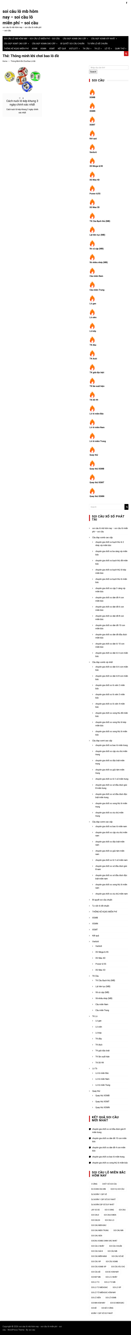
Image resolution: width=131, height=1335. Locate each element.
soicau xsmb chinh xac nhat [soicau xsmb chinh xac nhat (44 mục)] (104, 1240)
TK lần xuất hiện (97, 386)
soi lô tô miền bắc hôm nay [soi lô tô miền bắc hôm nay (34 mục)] (103, 1292)
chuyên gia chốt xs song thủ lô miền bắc (110, 1162)
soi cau (32, 1329)
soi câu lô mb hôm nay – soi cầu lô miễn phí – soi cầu (20, 17)
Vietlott (73, 48)
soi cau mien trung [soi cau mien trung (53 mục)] (100, 1230)
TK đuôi (93, 358)
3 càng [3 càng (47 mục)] (94, 1184)
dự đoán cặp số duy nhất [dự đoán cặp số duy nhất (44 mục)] (102, 1204)
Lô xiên (93, 317)
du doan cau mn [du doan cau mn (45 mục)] (98, 1189)
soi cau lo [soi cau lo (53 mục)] (109, 1220)
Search (93, 71)
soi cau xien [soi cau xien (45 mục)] (96, 1235)
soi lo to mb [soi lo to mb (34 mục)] (110, 1282)
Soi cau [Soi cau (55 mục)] (122, 1209)
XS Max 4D (95, 179)
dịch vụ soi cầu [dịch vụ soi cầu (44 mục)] (117, 1189)
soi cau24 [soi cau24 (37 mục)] (95, 1220)
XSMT (52, 48)
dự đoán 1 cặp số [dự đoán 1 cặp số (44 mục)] (99, 1194)
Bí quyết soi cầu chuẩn (72, 43)
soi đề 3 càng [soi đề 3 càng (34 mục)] (107, 1308)
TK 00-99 (94, 399)
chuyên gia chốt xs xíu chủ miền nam (111, 893)
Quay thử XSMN (97, 496)
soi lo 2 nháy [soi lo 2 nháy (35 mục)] (111, 1277)
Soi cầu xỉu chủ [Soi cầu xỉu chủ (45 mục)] (118, 1266)
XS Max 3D (95, 207)
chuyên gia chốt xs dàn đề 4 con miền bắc (108, 1149)
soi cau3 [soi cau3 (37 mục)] (95, 1215)
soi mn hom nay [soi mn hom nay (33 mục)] (98, 1303)
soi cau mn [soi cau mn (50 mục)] (118, 1230)
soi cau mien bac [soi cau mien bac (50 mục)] (98, 1225)
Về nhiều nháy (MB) (99, 262)
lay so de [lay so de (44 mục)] (95, 1209)
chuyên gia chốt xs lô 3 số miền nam (111, 860)
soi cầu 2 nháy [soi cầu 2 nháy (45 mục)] (97, 1246)
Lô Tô (107, 48)
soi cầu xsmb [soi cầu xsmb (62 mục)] (112, 1261)
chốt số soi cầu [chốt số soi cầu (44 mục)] (109, 1184)
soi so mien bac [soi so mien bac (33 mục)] (117, 1303)
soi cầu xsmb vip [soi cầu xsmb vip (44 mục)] (98, 1266)
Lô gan (93, 303)
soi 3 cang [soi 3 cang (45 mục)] (109, 1209)
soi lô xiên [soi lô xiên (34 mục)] (96, 1297)
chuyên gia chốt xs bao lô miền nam (111, 826)
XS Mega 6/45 (96, 166)
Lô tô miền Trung (98, 441)
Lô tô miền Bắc (97, 413)
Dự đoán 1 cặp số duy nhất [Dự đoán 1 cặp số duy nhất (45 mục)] (103, 1199)
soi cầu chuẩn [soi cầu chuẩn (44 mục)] (115, 1246)
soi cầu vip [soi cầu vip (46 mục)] (96, 1261)
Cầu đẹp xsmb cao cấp (74, 38)
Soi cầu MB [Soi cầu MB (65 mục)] (112, 1251)
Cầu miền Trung (97, 289)
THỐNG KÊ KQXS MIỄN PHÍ (16, 48)
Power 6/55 (95, 193)
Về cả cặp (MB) (97, 248)
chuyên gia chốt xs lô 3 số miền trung (111, 778)
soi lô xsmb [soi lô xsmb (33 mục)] (111, 1297)
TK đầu (93, 344)
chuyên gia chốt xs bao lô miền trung (111, 745)
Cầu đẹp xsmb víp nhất (103, 38)
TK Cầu (86, 48)
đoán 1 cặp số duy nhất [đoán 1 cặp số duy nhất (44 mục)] (102, 1313)
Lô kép (93, 331)
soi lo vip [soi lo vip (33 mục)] (117, 1287)
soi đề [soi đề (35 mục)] (94, 1308)
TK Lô (97, 48)
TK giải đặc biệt (97, 372)
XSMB (34, 48)
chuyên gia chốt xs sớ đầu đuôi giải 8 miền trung (108, 1130)
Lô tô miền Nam (97, 427)
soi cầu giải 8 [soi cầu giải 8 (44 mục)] (97, 1251)
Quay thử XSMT (97, 482)
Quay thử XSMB (97, 468)
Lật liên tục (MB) (97, 234)
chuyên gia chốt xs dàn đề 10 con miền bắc (109, 1139)
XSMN (43, 48)
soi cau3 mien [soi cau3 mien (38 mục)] (110, 1215)
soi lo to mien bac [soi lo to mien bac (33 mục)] (99, 1287)
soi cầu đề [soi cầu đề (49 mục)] (95, 1271)
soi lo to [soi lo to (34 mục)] (95, 1282)
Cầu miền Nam (96, 276)
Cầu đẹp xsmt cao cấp (15, 43)
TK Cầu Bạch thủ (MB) (100, 221)
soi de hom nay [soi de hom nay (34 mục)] (112, 1271)
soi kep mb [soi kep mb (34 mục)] (96, 1277)
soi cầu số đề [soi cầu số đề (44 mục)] (118, 1256)
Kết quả (62, 48)
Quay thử (119, 48)
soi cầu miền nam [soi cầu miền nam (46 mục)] (99, 1256)
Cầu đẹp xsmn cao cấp (44, 43)
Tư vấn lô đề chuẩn (97, 43)
